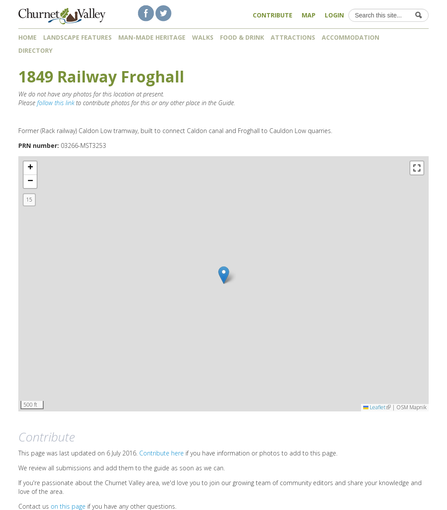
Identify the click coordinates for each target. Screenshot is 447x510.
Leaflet (377, 407)
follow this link (55, 103)
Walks (202, 37)
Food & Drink (242, 37)
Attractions (293, 37)
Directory (38, 50)
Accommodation (350, 37)
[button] (223, 275)
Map (309, 15)
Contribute (272, 15)
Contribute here (161, 453)
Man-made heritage (152, 37)
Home (27, 37)
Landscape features (77, 37)
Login (334, 15)
